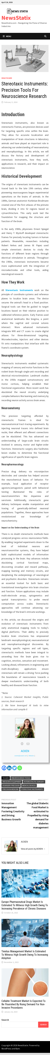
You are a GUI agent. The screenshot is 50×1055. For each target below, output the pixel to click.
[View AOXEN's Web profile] (22, 743)
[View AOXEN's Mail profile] (28, 743)
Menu (7, 36)
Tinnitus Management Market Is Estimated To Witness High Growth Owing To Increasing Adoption (24, 955)
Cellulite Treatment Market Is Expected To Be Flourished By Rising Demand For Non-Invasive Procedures (23, 1004)
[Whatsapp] (19, 768)
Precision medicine (11, 789)
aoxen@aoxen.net (20, 756)
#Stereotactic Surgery (34, 781)
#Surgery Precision (11, 785)
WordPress (6, 1048)
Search (5, 1019)
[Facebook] (4, 768)
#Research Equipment (12, 781)
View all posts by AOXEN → (33, 848)
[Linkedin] (9, 768)
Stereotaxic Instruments (19, 290)
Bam (17, 1048)
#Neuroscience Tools (20, 778)
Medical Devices (29, 785)
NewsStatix (16, 17)
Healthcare (6, 78)
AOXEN (25, 751)
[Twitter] (14, 768)
